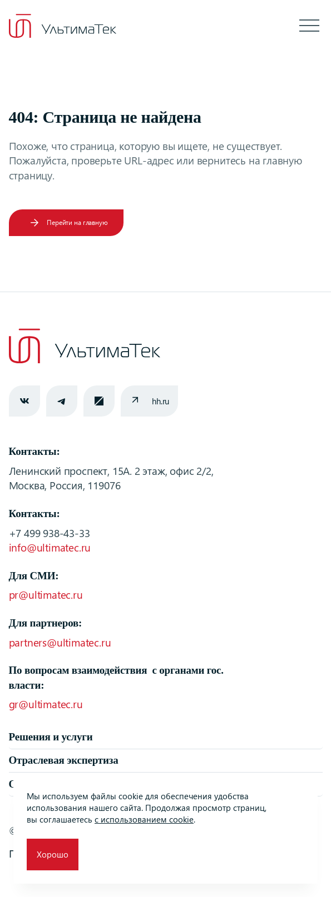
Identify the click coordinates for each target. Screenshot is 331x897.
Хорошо (52, 854)
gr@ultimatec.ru (46, 704)
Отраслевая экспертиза (63, 760)
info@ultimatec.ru (50, 547)
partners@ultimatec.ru (60, 642)
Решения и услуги (51, 737)
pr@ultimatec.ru (46, 595)
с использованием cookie (144, 819)
